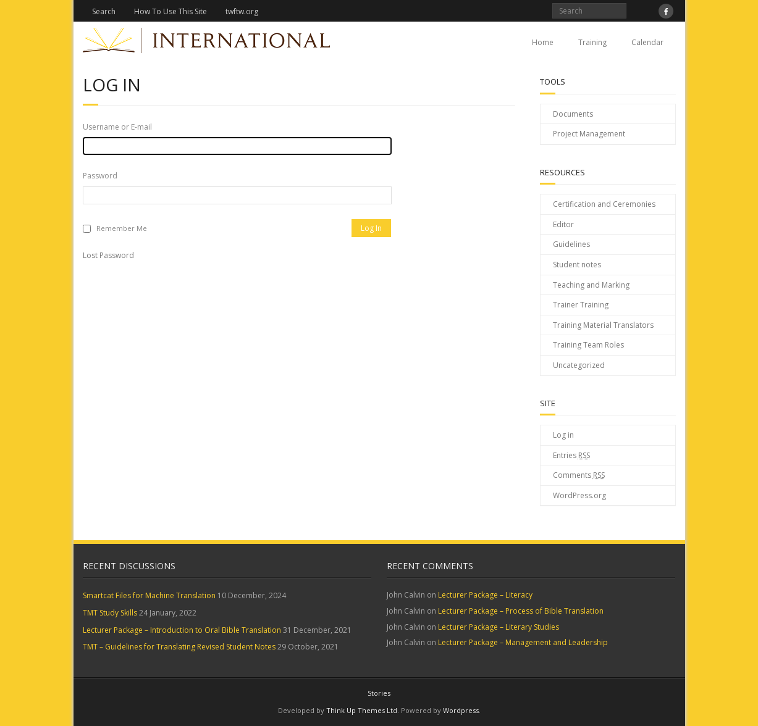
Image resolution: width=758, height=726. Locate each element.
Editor (563, 224)
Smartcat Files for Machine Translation (149, 595)
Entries (571, 455)
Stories (379, 693)
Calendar (647, 42)
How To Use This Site (170, 11)
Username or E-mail (117, 127)
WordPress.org (579, 495)
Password (100, 175)
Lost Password (108, 255)
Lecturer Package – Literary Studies (498, 627)
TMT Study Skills (110, 612)
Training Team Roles (588, 345)
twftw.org (241, 11)
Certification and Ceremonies (604, 204)
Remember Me (121, 228)
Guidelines (571, 244)
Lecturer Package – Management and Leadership (523, 642)
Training (592, 42)
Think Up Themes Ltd (361, 710)
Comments (579, 475)
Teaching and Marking (591, 285)
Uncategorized (579, 365)
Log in (563, 435)
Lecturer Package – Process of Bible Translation (521, 611)
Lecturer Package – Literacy (485, 595)
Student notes (577, 264)
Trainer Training (581, 304)
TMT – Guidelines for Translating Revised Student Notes (179, 646)
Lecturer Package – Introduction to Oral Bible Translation (182, 630)
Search (104, 11)
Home (543, 42)
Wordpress (461, 710)
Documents (573, 114)
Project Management (589, 133)
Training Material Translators (603, 325)
